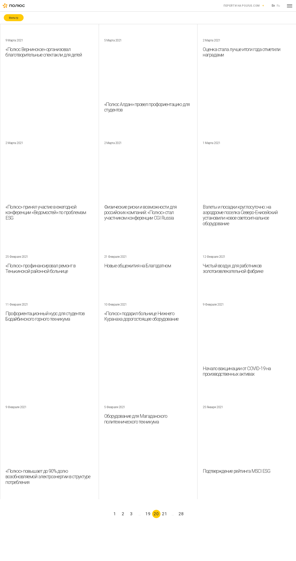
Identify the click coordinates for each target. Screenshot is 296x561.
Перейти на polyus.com (242, 5)
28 (181, 513)
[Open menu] (289, 5)
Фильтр (13, 17)
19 (148, 513)
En (273, 5)
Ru (278, 5)
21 (164, 513)
